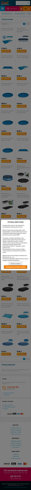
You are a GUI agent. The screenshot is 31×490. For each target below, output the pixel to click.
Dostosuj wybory (15, 263)
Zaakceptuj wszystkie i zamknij (15, 267)
